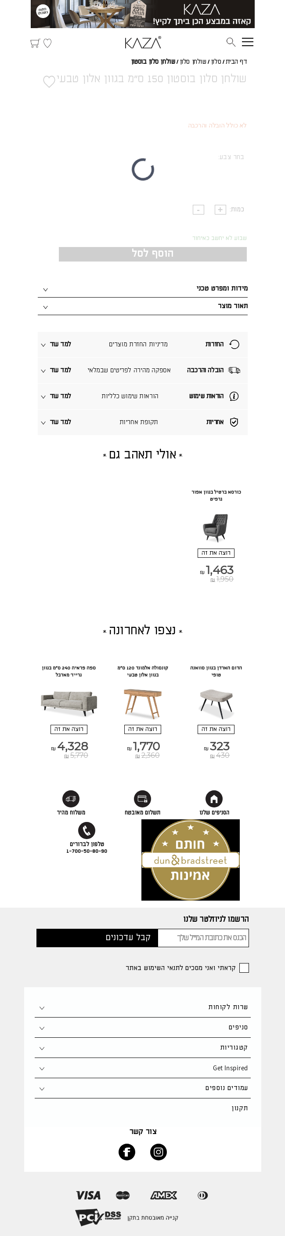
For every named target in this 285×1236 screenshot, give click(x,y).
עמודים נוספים (227, 1088)
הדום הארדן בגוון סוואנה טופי (216, 671)
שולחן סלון (193, 61)
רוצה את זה (216, 553)
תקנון (239, 1108)
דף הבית (236, 61)
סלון (216, 61)
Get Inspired (230, 1068)
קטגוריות (234, 1047)
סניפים (238, 1027)
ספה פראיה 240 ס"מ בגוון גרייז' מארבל (69, 671)
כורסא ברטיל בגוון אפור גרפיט (216, 496)
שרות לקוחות (228, 1007)
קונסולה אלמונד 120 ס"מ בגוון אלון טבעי (142, 671)
